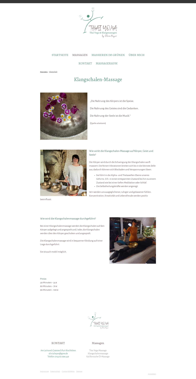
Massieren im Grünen (108, 55)
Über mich (136, 55)
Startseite (60, 55)
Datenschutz (55, 371)
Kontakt (85, 63)
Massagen (80, 55)
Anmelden (152, 374)
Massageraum (106, 63)
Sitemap (79, 371)
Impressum (44, 371)
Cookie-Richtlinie (68, 371)
